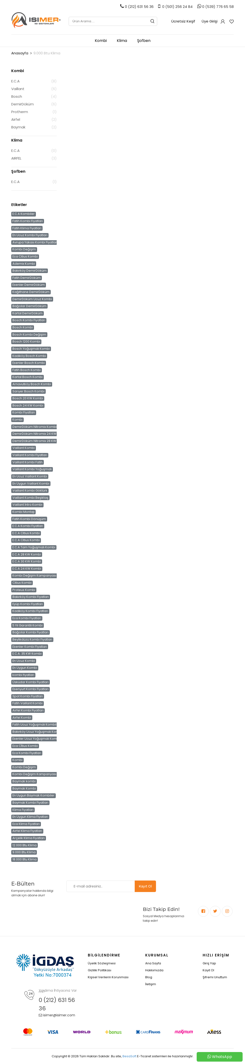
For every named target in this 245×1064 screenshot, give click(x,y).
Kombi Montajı (23, 512)
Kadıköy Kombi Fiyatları (30, 611)
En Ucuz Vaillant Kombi (29, 476)
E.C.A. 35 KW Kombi (27, 654)
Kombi (101, 40)
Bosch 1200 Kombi (26, 341)
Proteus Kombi (23, 590)
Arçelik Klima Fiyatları (28, 838)
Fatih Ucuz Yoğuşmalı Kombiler (36, 724)
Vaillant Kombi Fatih (27, 462)
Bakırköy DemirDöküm (29, 271)
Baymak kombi (24, 781)
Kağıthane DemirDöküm (31, 292)
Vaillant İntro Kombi (27, 505)
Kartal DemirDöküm (27, 313)
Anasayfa (19, 53)
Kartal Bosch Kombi (27, 377)
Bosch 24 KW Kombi (27, 405)
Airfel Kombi (21, 717)
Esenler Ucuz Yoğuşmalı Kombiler (38, 739)
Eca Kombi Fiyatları (26, 618)
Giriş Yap (209, 963)
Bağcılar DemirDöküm (29, 306)
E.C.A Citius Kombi (26, 533)
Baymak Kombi (24, 788)
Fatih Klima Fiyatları (26, 228)
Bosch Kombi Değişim (29, 334)
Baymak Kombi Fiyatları (30, 803)
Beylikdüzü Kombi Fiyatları (32, 639)
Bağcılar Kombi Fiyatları (30, 632)
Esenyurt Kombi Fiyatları (30, 689)
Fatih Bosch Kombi (26, 370)
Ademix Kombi (23, 263)
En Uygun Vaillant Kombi (30, 483)
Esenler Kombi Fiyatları (29, 646)
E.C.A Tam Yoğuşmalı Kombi (33, 547)
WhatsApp (219, 1056)
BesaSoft (129, 1056)
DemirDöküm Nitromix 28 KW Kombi (39, 441)
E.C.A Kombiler (23, 214)
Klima (122, 40)
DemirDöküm (22, 104)
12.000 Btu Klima (24, 845)
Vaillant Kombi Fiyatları (29, 455)
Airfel (15, 119)
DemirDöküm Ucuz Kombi (32, 299)
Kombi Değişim (24, 249)
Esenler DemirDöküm (28, 285)
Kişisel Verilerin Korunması (108, 977)
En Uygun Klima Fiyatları (30, 817)
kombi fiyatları (23, 675)
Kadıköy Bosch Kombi (29, 356)
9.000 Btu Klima (24, 852)
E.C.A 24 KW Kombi (26, 568)
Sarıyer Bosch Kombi (28, 391)
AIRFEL (16, 158)
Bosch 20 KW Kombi (27, 398)
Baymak (18, 127)
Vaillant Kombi (23, 448)
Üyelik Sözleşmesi (102, 963)
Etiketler (19, 204)
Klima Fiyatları (22, 809)
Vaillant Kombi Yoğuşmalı (32, 469)
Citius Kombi (22, 583)
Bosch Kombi (22, 327)
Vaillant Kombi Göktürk (29, 490)
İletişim (150, 984)
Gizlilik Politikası (99, 970)
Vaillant (17, 88)
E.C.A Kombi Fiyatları (27, 526)
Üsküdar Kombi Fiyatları (30, 682)
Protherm (19, 111)
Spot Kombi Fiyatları (27, 696)
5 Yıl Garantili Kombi (27, 625)
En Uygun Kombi (24, 668)
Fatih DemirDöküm (26, 278)
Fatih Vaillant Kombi (27, 703)
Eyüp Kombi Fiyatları (27, 604)
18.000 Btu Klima (24, 859)
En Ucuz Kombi (23, 661)
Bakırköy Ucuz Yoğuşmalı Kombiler (39, 732)
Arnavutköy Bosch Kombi (31, 384)
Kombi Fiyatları (23, 412)
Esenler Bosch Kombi (28, 363)
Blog (148, 977)
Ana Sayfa (153, 963)
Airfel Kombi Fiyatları (28, 710)
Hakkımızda (154, 970)
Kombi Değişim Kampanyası (34, 575)
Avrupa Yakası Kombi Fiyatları (35, 242)
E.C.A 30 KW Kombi (26, 561)
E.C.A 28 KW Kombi (26, 554)
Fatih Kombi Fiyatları (27, 221)
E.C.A (15, 81)
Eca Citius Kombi (25, 256)
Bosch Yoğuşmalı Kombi (31, 349)
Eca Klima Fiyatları (26, 824)
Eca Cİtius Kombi (25, 746)
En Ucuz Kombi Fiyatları (29, 235)
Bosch (16, 96)
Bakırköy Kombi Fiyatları (30, 597)
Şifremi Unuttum (215, 977)
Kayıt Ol (145, 886)
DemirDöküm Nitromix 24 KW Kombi (39, 434)
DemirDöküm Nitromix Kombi (34, 426)
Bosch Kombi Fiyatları (28, 320)
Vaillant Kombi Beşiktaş (30, 497)
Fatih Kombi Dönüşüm (29, 519)
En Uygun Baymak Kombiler (33, 795)
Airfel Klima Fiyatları (27, 831)
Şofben (143, 40)
